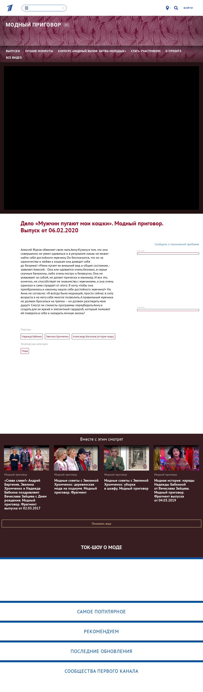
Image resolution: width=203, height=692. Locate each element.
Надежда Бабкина (32, 336)
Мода (25, 350)
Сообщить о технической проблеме (177, 244)
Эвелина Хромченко (57, 336)
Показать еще (101, 523)
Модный (33, 25)
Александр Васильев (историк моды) (93, 336)
